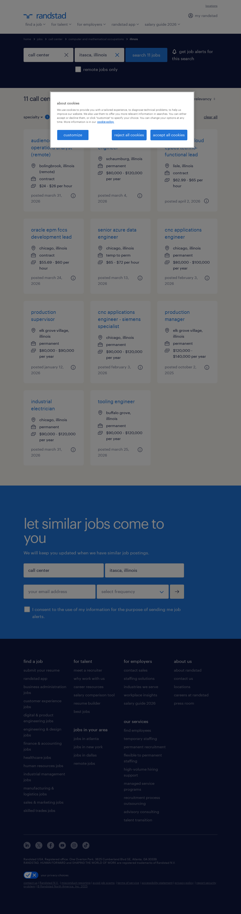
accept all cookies (169, 135)
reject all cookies (129, 135)
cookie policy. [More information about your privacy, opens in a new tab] (105, 121)
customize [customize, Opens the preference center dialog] (73, 135)
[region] (122, 119)
